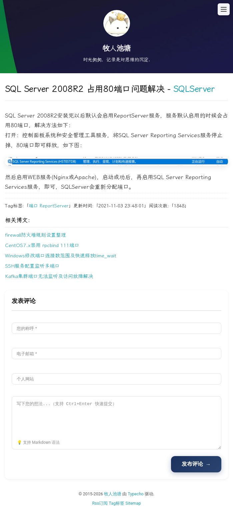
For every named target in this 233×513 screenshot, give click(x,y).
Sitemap (133, 503)
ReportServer (54, 206)
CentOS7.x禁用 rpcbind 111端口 (42, 245)
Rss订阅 (100, 503)
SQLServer (194, 89)
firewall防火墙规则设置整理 (35, 235)
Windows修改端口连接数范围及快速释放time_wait (60, 256)
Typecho (136, 493)
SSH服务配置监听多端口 (32, 266)
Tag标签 (116, 503)
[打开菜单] (224, 9)
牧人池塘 (112, 493)
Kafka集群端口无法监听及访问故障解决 (49, 276)
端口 (33, 206)
